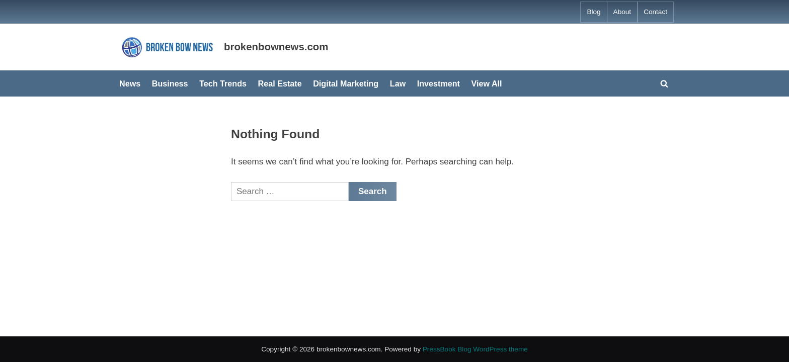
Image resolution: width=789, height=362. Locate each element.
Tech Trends (223, 83)
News (129, 83)
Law (398, 83)
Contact (655, 12)
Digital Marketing (345, 83)
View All (486, 83)
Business (170, 83)
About (622, 12)
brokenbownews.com (276, 46)
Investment (438, 83)
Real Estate (280, 83)
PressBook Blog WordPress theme (475, 349)
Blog (593, 12)
